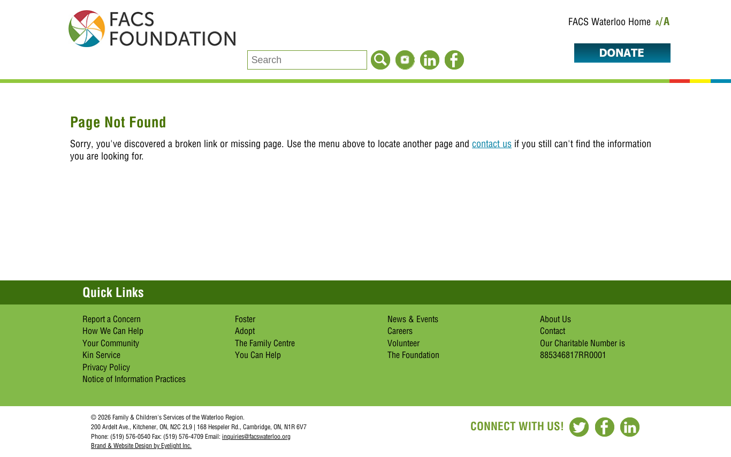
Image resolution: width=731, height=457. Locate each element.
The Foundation (413, 354)
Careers (400, 330)
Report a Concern (111, 319)
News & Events (412, 319)
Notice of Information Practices (134, 379)
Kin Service (101, 354)
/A (665, 23)
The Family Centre (265, 343)
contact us (492, 144)
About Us (555, 319)
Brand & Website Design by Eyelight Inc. (141, 445)
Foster (245, 319)
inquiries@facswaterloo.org (256, 436)
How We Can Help (112, 330)
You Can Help (258, 354)
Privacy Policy (106, 367)
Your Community (110, 343)
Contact (552, 330)
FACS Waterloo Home (609, 22)
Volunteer (403, 343)
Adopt (245, 330)
